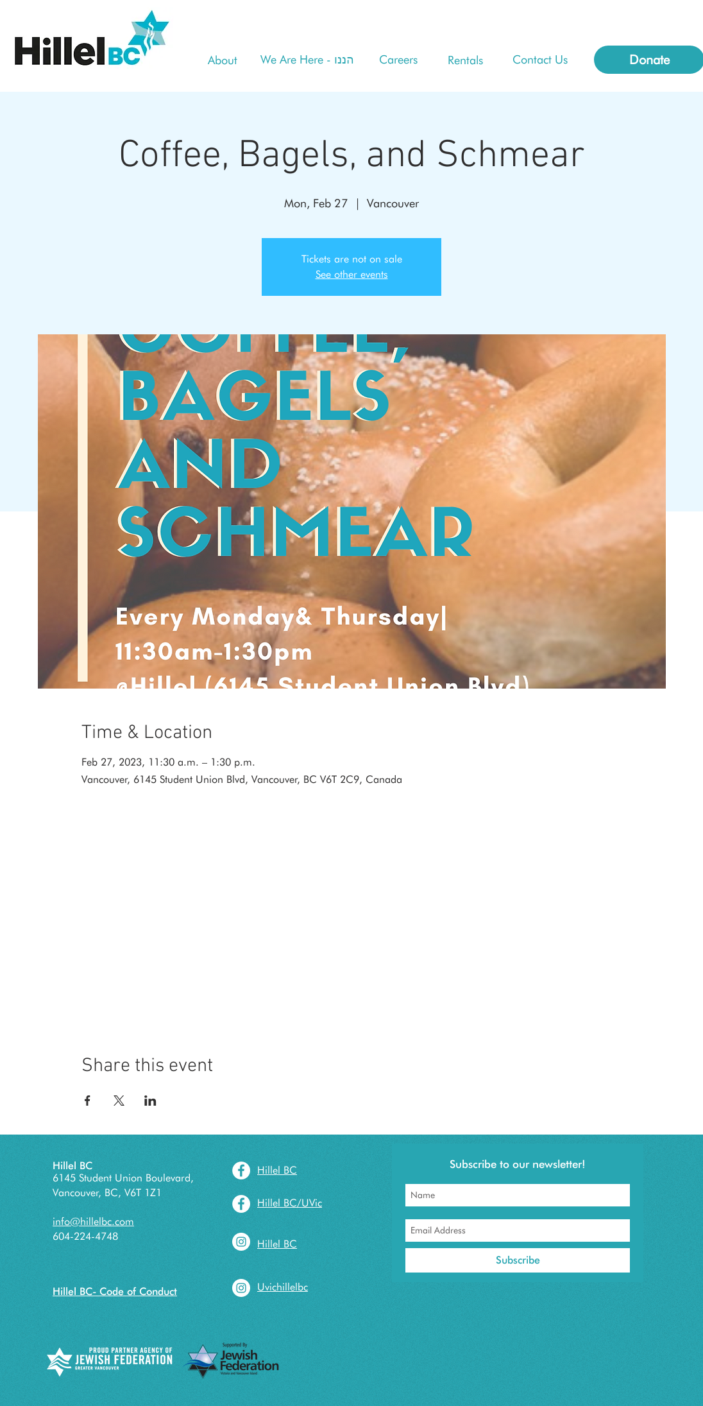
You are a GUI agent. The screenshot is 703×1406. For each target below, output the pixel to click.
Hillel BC (72, 1166)
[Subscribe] (517, 1260)
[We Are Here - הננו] (306, 59)
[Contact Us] (539, 59)
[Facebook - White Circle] (241, 1170)
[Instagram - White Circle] (241, 1242)
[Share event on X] (119, 1100)
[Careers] (398, 59)
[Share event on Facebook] (87, 1100)
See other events (352, 274)
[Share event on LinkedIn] (150, 1100)
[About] (222, 60)
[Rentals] (465, 60)
